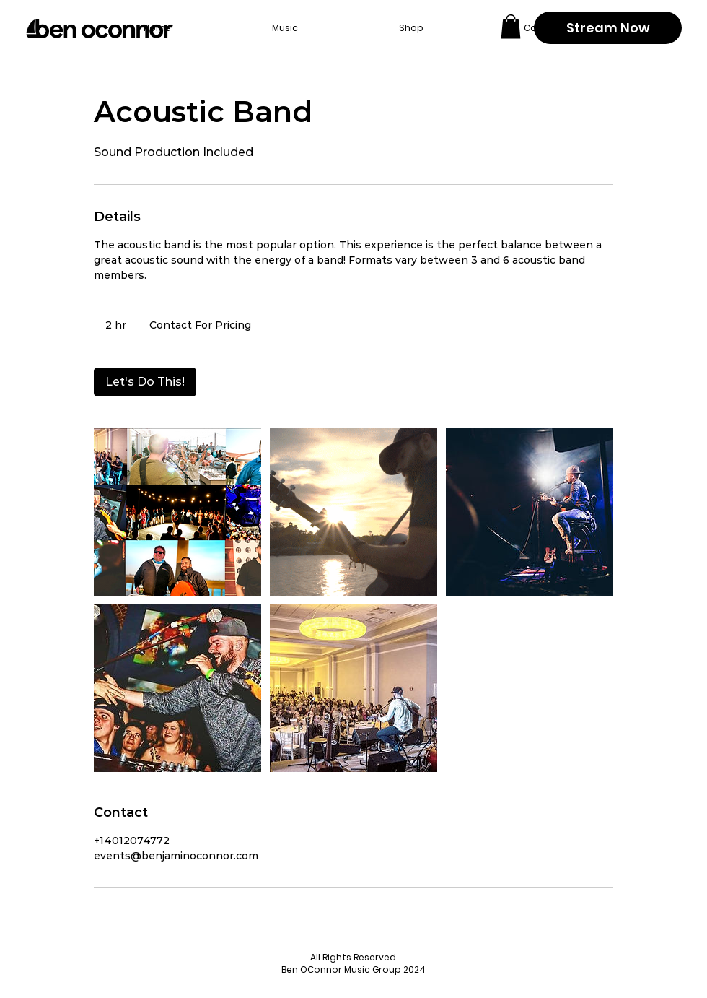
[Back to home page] (99, 29)
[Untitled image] (177, 512)
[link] (145, 382)
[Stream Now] (608, 28)
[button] (511, 26)
